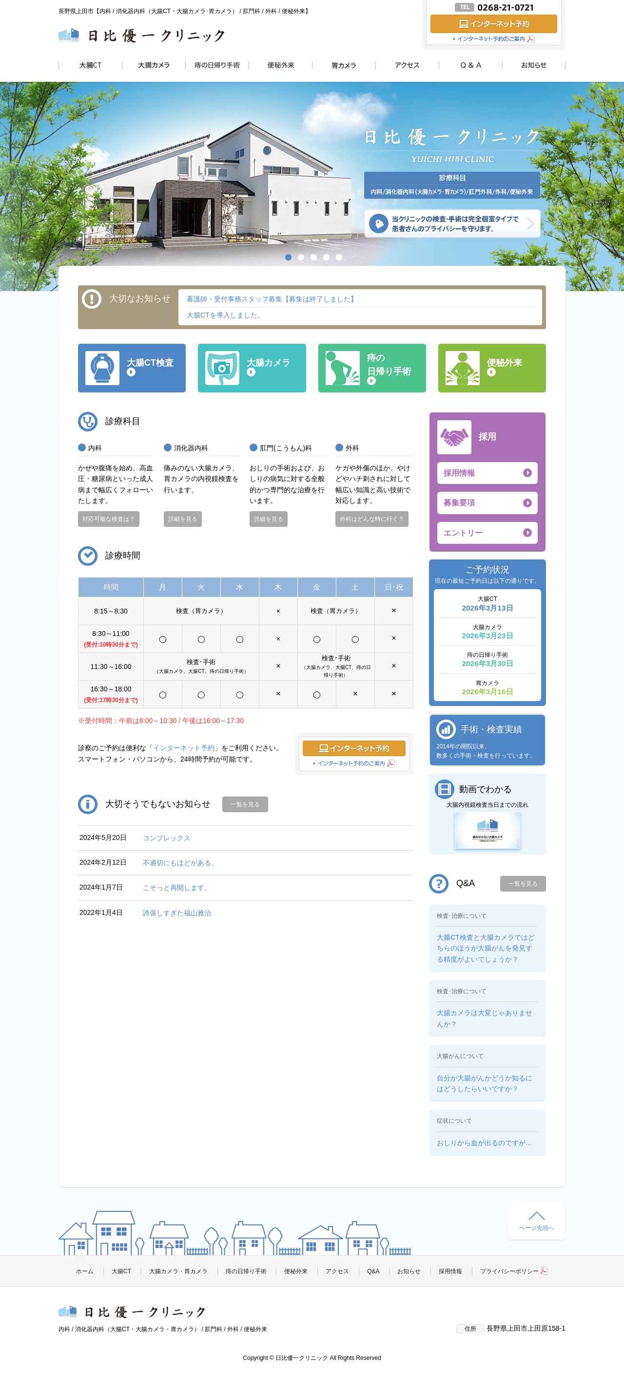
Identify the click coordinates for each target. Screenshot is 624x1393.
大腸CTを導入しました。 (225, 315)
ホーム (85, 1271)
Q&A (373, 1271)
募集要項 (459, 503)
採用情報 (459, 473)
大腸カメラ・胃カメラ (178, 1271)
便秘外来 (296, 1271)
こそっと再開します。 (177, 888)
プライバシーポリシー (514, 1271)
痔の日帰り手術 (246, 1271)
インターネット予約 (183, 748)
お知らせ (409, 1271)
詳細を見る (182, 519)
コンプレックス (167, 838)
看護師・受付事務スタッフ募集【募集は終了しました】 (272, 299)
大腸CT (121, 1271)
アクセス (337, 1271)
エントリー (463, 533)
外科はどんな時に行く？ (372, 519)
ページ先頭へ (536, 1221)
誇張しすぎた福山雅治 (177, 913)
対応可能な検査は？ (108, 519)
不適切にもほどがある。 (180, 863)
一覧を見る (245, 804)
